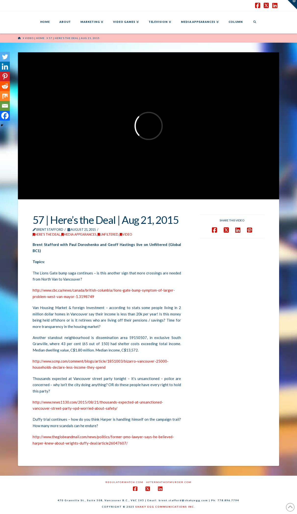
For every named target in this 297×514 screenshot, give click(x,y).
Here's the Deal (46, 234)
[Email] (5, 106)
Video (126, 234)
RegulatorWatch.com (124, 482)
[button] (292, 4)
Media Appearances (78, 234)
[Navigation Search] (254, 22)
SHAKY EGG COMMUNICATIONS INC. (165, 506)
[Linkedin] (5, 66)
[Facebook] (5, 116)
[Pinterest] (5, 76)
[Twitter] (5, 57)
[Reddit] (5, 86)
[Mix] (5, 96)
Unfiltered (108, 234)
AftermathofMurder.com (169, 482)
